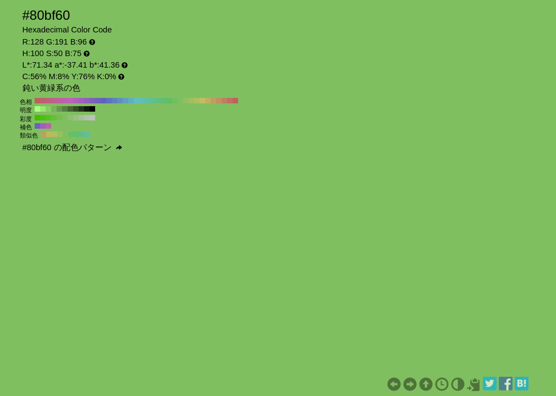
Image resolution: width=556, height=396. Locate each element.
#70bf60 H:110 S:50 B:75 (175, 100)
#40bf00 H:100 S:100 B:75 (37, 117)
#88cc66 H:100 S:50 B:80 (48, 109)
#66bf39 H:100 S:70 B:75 (54, 117)
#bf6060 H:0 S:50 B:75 (235, 100)
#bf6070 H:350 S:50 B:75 (43, 100)
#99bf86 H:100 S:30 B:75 (76, 117)
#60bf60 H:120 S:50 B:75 (169, 100)
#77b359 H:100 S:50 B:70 (54, 109)
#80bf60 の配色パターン (72, 147)
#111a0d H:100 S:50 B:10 (87, 109)
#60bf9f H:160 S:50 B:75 (147, 100)
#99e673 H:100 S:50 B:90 (43, 109)
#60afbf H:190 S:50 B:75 (131, 100)
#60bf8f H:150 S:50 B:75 (153, 100)
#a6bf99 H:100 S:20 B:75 (81, 117)
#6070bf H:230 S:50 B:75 (109, 100)
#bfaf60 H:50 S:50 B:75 (208, 100)
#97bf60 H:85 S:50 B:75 (60, 134)
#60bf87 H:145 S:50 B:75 (82, 134)
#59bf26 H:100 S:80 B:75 (48, 117)
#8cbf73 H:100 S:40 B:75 (70, 117)
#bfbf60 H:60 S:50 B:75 (202, 100)
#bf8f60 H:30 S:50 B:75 (219, 100)
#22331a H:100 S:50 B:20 (81, 109)
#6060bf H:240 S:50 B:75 (103, 100)
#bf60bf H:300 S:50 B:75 (70, 100)
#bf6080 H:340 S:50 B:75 (48, 100)
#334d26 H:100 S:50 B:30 (76, 109)
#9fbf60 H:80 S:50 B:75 (191, 100)
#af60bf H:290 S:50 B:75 (76, 100)
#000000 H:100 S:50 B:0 (92, 109)
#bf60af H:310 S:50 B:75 (65, 100)
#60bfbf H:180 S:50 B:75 (136, 100)
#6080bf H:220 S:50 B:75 (114, 100)
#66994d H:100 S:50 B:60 (59, 109)
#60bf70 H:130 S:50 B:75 (164, 100)
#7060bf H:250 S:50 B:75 (98, 100)
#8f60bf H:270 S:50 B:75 (87, 100)
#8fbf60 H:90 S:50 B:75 (186, 100)
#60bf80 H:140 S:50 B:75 (158, 100)
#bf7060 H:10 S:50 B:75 (230, 100)
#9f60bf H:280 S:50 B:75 (81, 100)
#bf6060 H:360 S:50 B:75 (37, 100)
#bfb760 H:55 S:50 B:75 (49, 134)
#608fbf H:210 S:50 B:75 (120, 100)
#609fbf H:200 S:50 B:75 (125, 100)
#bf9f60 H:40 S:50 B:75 (213, 100)
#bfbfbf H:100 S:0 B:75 (92, 117)
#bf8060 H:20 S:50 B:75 (224, 100)
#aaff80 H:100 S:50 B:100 (37, 109)
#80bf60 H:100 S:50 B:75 (180, 100)
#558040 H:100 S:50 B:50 (65, 109)
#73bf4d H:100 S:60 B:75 (59, 117)
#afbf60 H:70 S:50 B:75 (197, 100)
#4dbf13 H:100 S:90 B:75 (43, 117)
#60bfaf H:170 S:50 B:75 (142, 100)
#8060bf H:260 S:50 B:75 (92, 100)
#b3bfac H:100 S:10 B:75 (87, 117)
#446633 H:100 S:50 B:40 (70, 109)
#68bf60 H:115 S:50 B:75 (71, 134)
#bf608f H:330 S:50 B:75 (54, 100)
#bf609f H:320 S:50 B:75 (59, 100)
